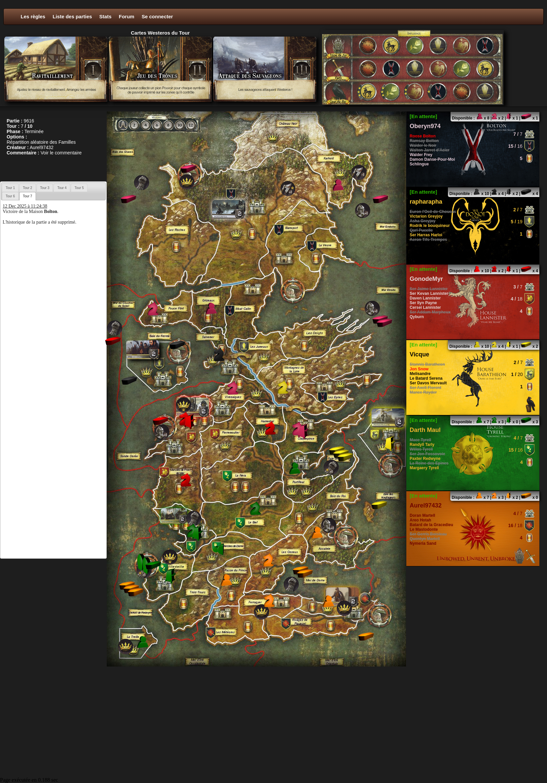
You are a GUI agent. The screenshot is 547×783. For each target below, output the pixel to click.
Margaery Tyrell (424, 468)
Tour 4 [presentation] (62, 188)
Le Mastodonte (424, 529)
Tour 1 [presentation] (10, 188)
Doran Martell (422, 515)
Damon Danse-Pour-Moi (432, 159)
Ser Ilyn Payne (423, 302)
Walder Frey (421, 154)
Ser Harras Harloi (426, 235)
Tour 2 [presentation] (27, 188)
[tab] (10, 188)
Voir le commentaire (61, 152)
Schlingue (419, 164)
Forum (126, 16)
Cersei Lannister (425, 307)
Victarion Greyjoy (426, 216)
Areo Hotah (420, 520)
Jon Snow (419, 369)
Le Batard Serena (426, 378)
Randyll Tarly (422, 444)
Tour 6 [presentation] (10, 196)
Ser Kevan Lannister (429, 293)
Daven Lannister (425, 298)
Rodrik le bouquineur (430, 225)
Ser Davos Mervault (428, 383)
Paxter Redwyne (425, 458)
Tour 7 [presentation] (27, 196)
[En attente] (423, 116)
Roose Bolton (423, 136)
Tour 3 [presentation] (45, 188)
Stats (105, 16)
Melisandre (420, 373)
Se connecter (157, 16)
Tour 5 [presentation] (79, 188)
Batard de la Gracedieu (431, 524)
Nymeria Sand (423, 543)
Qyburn (417, 316)
